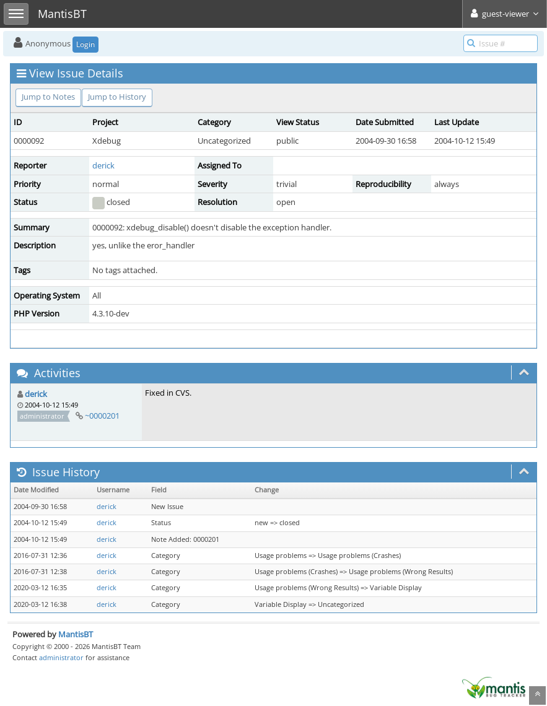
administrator (61, 657)
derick (103, 165)
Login (85, 44)
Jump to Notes (48, 96)
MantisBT (75, 634)
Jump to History (117, 96)
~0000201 (102, 415)
